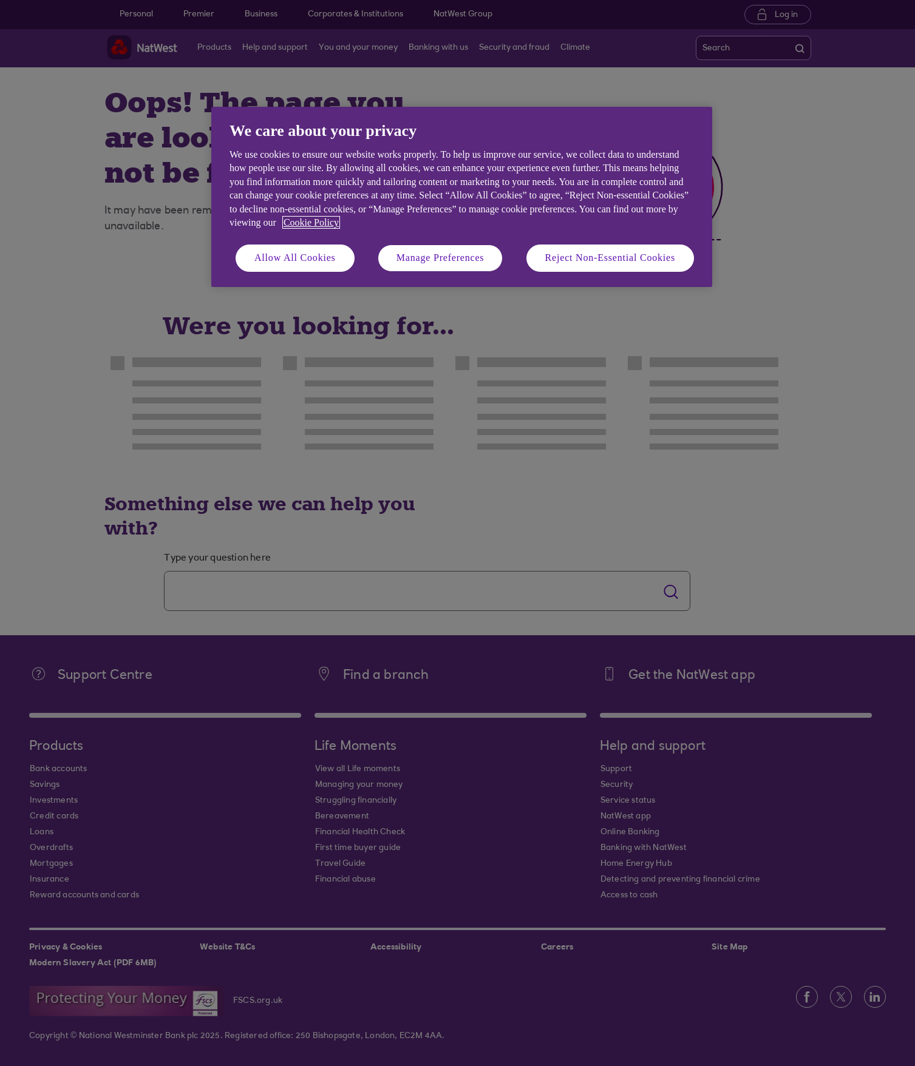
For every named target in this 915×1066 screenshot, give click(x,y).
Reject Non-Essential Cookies (610, 257)
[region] (461, 197)
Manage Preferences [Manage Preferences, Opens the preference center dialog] (440, 257)
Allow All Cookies (295, 257)
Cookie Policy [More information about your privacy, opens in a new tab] (311, 222)
